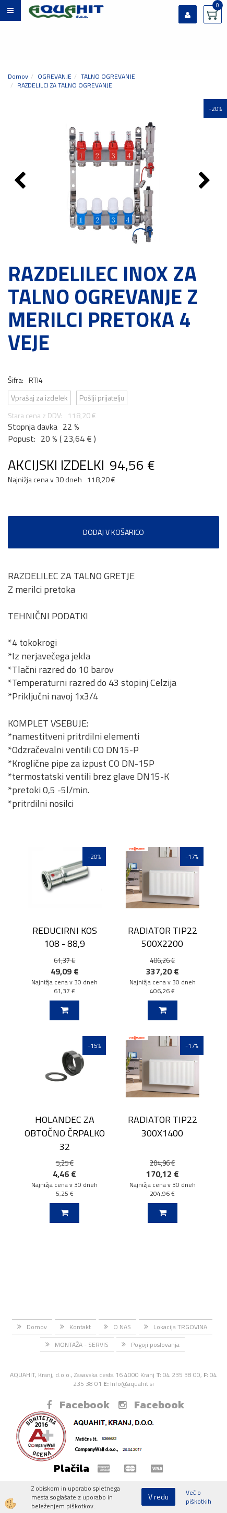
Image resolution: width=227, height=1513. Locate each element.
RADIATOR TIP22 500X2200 (162, 937)
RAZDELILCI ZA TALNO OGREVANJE (64, 85)
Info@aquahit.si (132, 1384)
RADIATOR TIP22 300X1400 (162, 1126)
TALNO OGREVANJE (108, 76)
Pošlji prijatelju (101, 397)
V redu (158, 1496)
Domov (18, 76)
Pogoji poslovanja (155, 1344)
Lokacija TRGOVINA (180, 1327)
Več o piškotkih (198, 1497)
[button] (206, 181)
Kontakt (80, 1327)
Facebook (78, 1404)
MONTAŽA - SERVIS (82, 1344)
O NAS (122, 1327)
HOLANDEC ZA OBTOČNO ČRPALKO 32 (65, 1132)
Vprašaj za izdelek (39, 397)
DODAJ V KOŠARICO (113, 532)
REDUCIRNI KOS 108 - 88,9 (64, 937)
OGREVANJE (54, 76)
